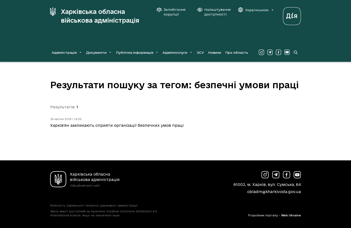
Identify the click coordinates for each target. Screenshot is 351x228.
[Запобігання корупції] (173, 12)
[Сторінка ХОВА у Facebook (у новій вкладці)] (278, 52)
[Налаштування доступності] (214, 12)
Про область (236, 52)
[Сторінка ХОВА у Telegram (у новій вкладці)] (270, 52)
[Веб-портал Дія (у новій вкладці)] (292, 15)
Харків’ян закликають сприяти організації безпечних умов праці (117, 125)
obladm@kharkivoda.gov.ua (274, 191)
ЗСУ (200, 52)
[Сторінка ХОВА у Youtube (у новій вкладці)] (287, 52)
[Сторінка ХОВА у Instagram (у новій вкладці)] (261, 52)
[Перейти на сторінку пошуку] (295, 52)
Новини (214, 52)
